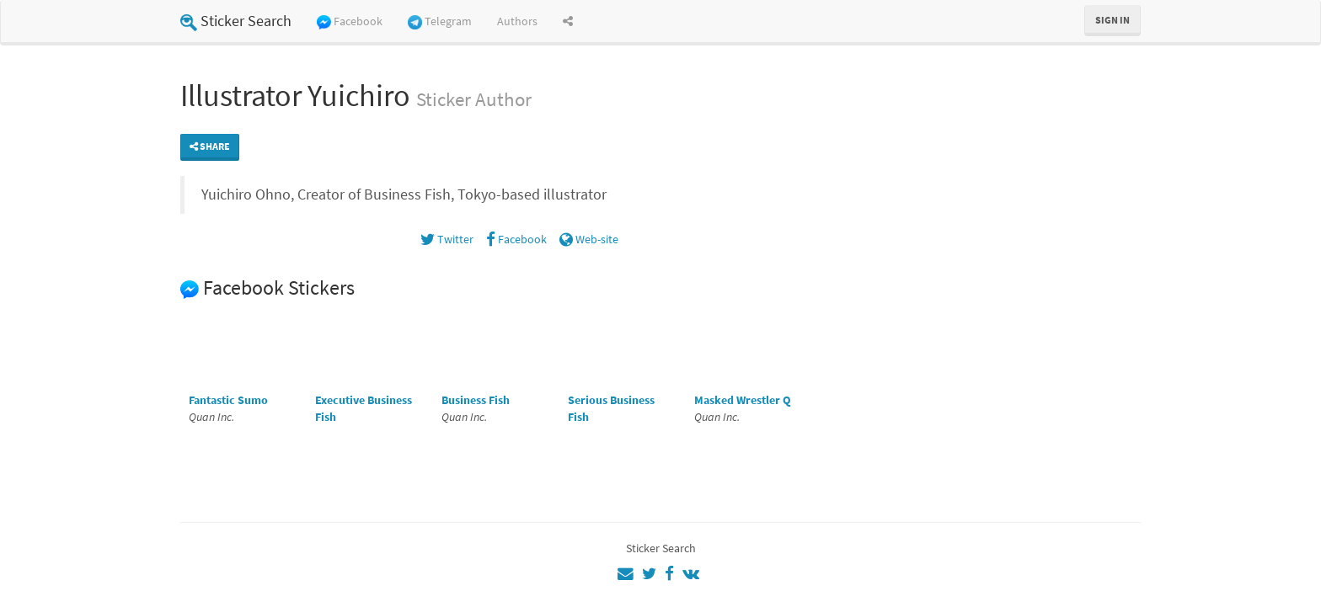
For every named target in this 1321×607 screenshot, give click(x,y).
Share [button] (210, 146)
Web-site (588, 239)
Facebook (349, 21)
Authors (517, 21)
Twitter (446, 239)
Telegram (440, 21)
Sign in (1112, 19)
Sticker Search (235, 20)
